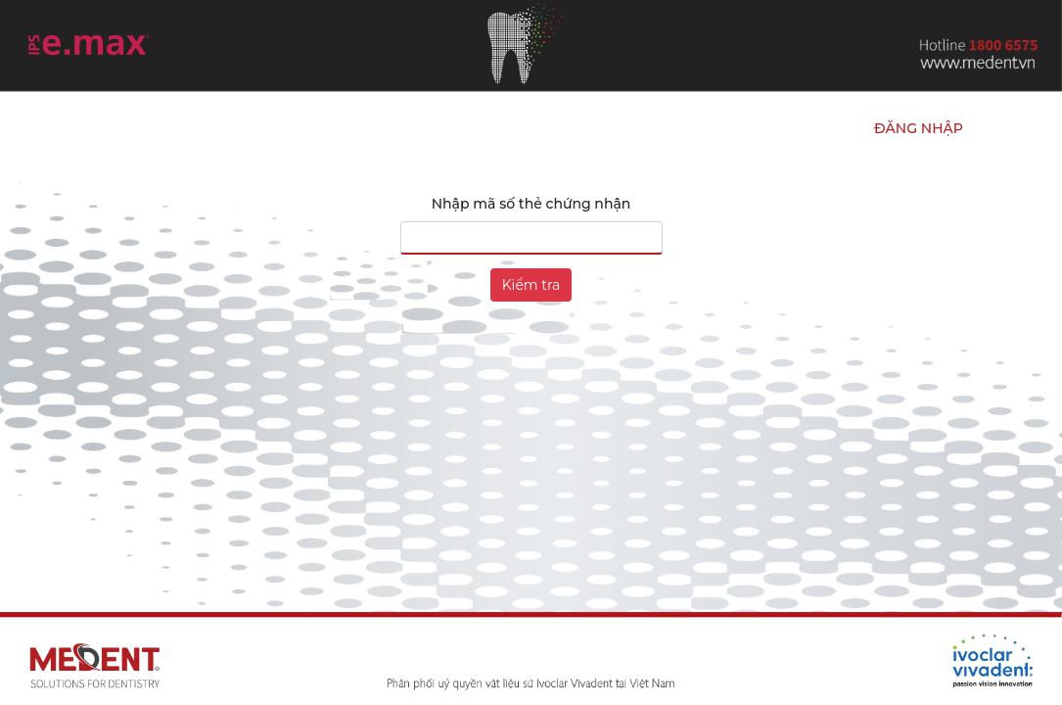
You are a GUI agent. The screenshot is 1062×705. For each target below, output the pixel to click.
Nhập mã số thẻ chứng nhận (531, 203)
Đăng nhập (918, 128)
